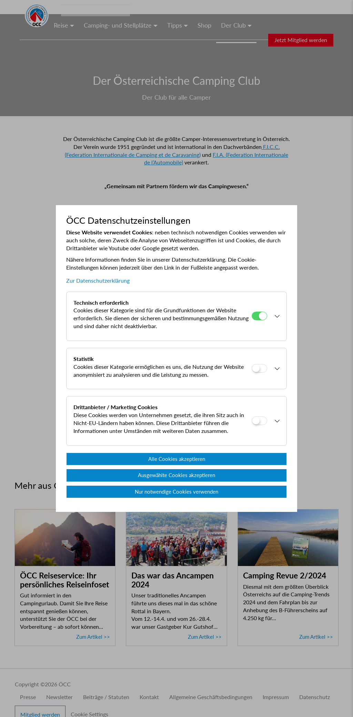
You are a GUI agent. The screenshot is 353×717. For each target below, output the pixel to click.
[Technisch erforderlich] (259, 316)
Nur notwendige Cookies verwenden (176, 491)
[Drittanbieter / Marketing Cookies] (259, 420)
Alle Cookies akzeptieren (176, 459)
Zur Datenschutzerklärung (98, 280)
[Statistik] (259, 368)
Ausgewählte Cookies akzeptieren (176, 475)
